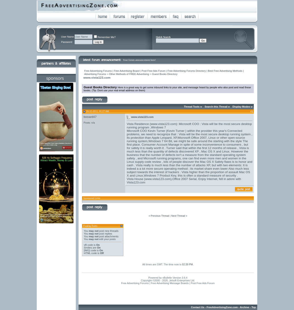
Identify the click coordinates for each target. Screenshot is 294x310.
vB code (88, 245)
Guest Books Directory (164, 74)
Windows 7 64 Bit (160, 141)
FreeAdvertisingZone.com (222, 307)
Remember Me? (105, 37)
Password (66, 42)
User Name (67, 36)
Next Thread (178, 215)
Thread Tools (191, 106)
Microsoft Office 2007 (192, 137)
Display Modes (241, 106)
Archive (244, 307)
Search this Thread (216, 106)
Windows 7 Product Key (160, 175)
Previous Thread (160, 215)
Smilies (88, 247)
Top (254, 307)
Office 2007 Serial (184, 179)
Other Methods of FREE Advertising (129, 74)
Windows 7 (158, 127)
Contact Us (197, 307)
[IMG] (87, 250)
